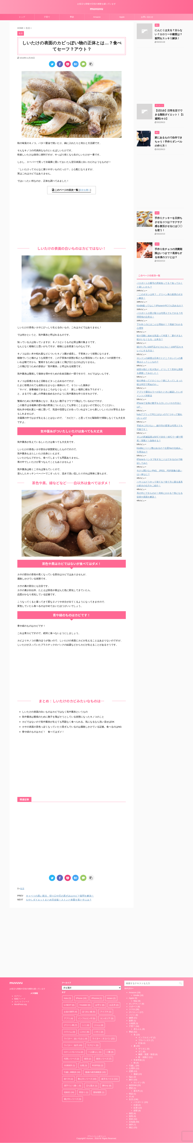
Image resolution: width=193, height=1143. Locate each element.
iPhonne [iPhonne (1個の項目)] (96, 932)
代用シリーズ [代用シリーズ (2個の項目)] (71, 992)
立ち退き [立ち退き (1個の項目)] (91, 1019)
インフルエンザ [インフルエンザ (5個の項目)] (86, 952)
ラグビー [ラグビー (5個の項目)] (92, 979)
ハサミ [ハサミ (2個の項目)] (98, 965)
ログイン (18, 929)
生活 (22, 888)
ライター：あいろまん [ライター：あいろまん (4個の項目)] (75, 972)
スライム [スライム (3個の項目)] (69, 965)
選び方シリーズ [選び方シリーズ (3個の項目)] (72, 1032)
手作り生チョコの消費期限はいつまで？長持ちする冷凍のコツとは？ (168, 253)
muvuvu (96, 9)
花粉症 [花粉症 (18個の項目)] (69, 1026)
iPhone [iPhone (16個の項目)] (81, 932)
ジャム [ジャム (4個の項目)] (98, 959)
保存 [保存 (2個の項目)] (87, 992)
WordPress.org (20, 938)
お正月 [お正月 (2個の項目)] (114, 938)
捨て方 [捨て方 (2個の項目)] (68, 1012)
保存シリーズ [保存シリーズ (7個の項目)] (103, 992)
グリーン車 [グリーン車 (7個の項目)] (70, 959)
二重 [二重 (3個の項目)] (109, 985)
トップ (22, 17)
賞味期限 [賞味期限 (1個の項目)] (98, 1026)
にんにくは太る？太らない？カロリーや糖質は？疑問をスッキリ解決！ (168, 34)
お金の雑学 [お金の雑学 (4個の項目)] (70, 945)
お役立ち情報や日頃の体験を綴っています (27, 922)
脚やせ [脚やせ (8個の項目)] (106, 1019)
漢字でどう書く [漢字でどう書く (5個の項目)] (72, 1019)
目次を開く (84, 190)
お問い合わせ (147, 17)
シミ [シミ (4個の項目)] (85, 959)
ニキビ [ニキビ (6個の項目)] (84, 965)
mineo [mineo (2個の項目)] (111, 932)
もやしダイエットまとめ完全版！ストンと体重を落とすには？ (59, 899)
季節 (72, 17)
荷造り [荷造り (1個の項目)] (83, 1026)
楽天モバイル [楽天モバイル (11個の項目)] (109, 1012)
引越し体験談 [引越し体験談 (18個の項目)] (72, 1006)
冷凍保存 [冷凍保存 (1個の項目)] (69, 999)
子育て (47, 17)
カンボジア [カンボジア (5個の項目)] (106, 952)
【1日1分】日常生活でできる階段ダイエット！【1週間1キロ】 (169, 114)
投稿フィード (19, 932)
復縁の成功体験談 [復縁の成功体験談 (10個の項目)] (95, 1006)
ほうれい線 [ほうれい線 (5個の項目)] (88, 945)
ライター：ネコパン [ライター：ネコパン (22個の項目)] (103, 972)
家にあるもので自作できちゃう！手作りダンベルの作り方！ (168, 141)
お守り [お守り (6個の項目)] (100, 938)
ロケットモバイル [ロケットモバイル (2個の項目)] (73, 985)
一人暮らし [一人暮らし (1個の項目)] (94, 985)
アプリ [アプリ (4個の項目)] (68, 952)
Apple (121, 17)
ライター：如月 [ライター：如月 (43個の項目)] (73, 979)
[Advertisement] (71, 219)
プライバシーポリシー (96, 1070)
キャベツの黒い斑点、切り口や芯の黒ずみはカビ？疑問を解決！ (60, 895)
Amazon (97, 17)
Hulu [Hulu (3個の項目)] (67, 932)
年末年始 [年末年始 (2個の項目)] (97, 999)
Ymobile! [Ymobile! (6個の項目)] (84, 938)
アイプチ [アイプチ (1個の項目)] (105, 945)
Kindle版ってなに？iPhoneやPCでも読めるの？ (160, 305)
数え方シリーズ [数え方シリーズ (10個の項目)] (87, 1012)
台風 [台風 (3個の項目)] (83, 999)
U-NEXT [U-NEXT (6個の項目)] (69, 938)
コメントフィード (21, 935)
